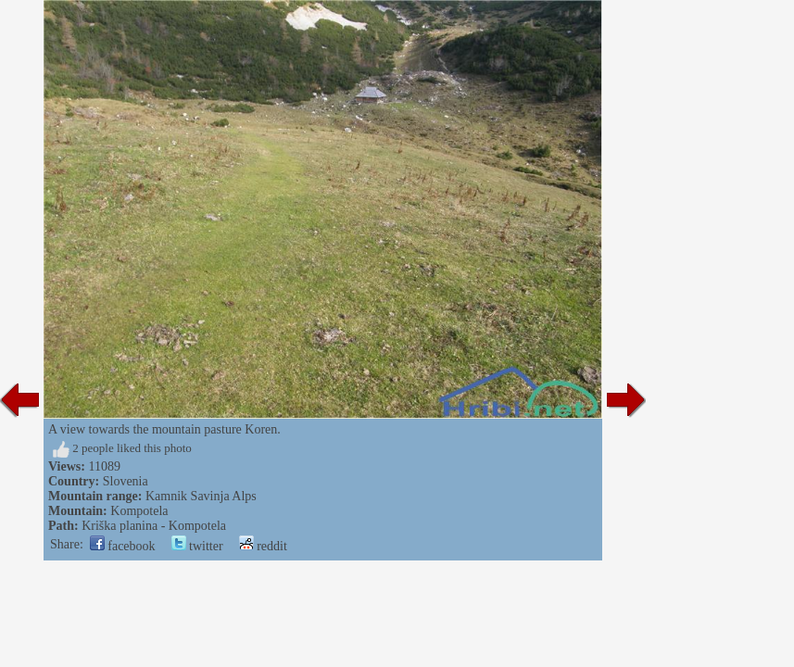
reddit (263, 546)
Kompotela (139, 511)
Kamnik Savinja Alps (201, 496)
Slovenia (125, 481)
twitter (197, 546)
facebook (123, 546)
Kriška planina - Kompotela (154, 526)
